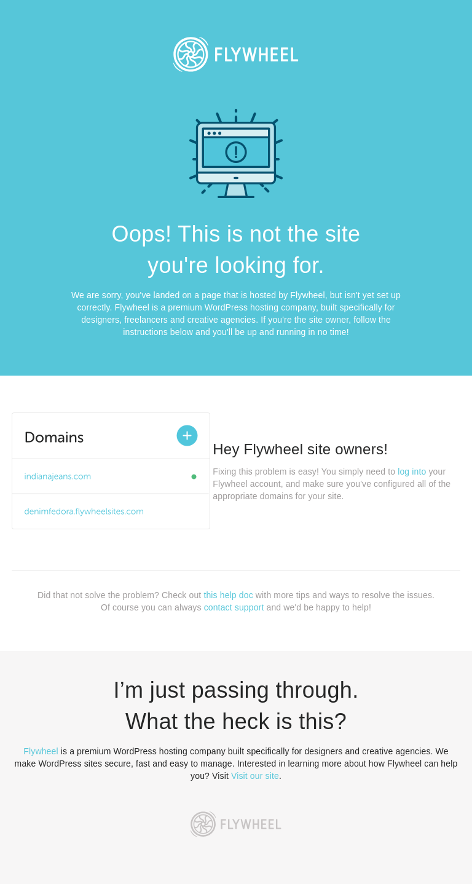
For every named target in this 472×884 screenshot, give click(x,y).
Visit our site (255, 776)
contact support (234, 607)
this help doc (228, 595)
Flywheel (40, 751)
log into (412, 471)
